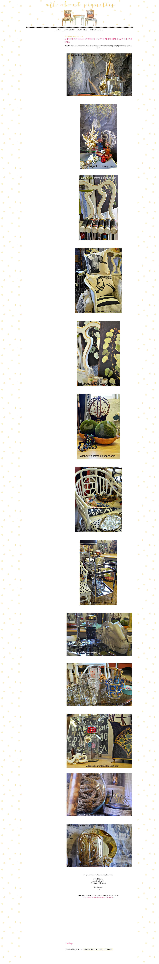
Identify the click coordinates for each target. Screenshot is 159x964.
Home (58, 30)
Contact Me (69, 30)
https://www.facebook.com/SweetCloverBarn (98, 897)
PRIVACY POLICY (96, 30)
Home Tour (82, 30)
